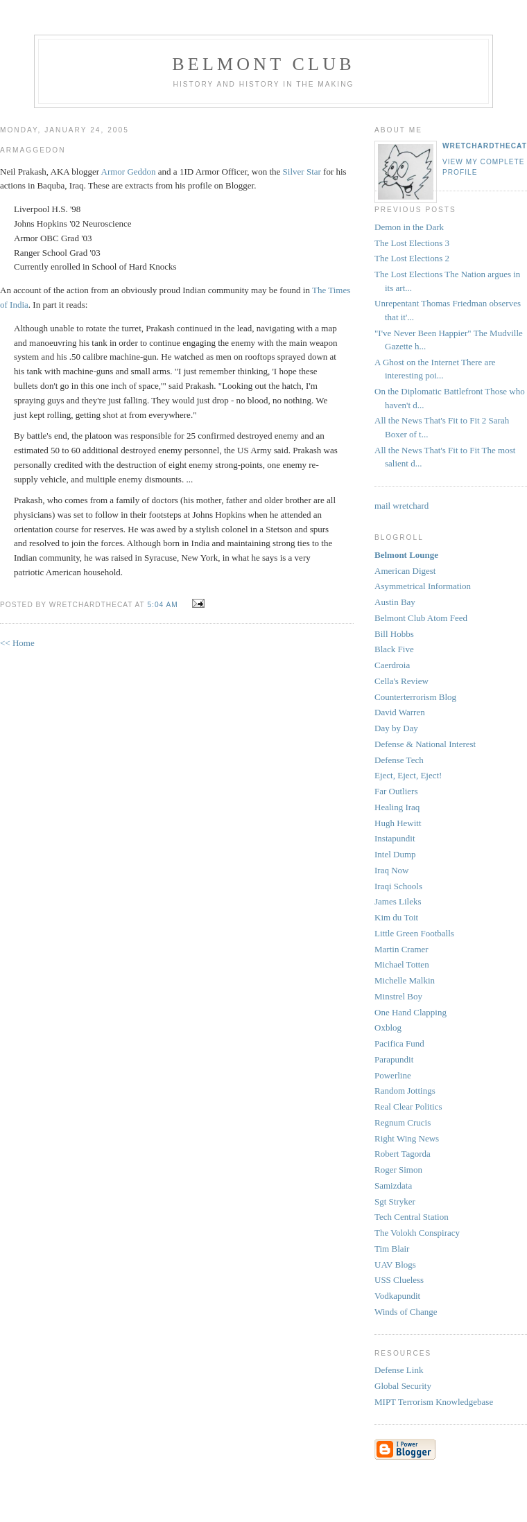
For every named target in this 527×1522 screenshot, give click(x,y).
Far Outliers (395, 791)
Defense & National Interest (425, 744)
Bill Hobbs (394, 634)
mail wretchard (401, 505)
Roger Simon (398, 1169)
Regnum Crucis (402, 1122)
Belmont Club (263, 64)
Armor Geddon (128, 171)
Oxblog (387, 1027)
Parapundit (393, 1059)
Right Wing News (406, 1138)
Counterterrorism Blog (415, 697)
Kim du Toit (396, 917)
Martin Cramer (401, 949)
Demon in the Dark (409, 227)
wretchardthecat (484, 146)
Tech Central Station (411, 1217)
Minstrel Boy (398, 996)
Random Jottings (404, 1090)
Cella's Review (401, 681)
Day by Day (396, 728)
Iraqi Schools (398, 886)
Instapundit (394, 838)
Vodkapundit (397, 1296)
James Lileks (398, 901)
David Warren (399, 712)
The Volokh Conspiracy (417, 1232)
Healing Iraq (397, 807)
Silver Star (302, 171)
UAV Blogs (395, 1264)
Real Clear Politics (408, 1106)
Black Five (394, 649)
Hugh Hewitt (398, 823)
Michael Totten (401, 964)
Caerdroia (392, 665)
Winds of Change (405, 1311)
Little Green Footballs (414, 933)
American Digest (404, 571)
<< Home (17, 643)
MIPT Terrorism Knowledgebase (433, 1402)
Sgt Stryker (394, 1201)
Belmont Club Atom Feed (420, 618)
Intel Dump (395, 854)
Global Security (402, 1386)
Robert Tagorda (402, 1153)
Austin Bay (394, 602)
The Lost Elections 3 (411, 243)
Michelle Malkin (404, 980)
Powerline (392, 1075)
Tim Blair (391, 1248)
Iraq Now (391, 870)
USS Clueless (399, 1280)
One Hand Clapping (410, 1012)
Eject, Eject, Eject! (408, 775)
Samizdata (393, 1185)
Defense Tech (399, 760)
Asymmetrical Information (422, 586)
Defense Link (398, 1370)
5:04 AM (162, 605)
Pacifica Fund (399, 1043)
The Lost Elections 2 (411, 258)
